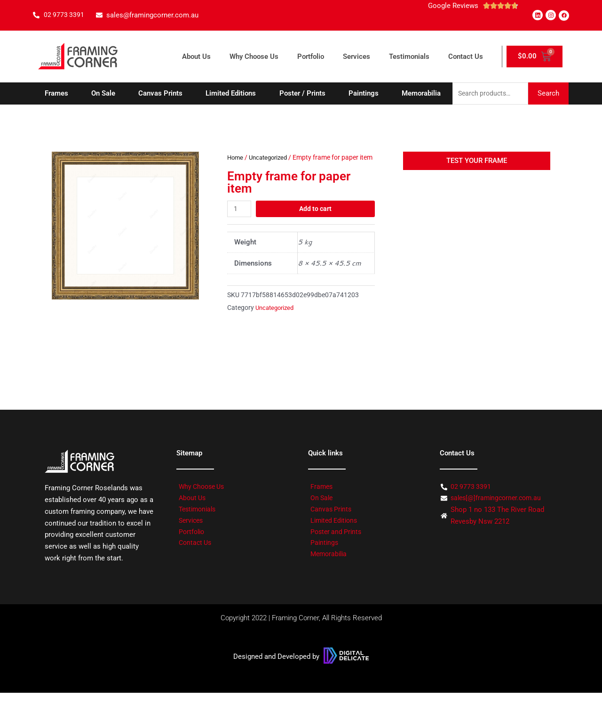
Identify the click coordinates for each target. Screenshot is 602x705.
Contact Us (465, 56)
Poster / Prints (302, 93)
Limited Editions (231, 93)
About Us (196, 56)
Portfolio (310, 56)
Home (236, 158)
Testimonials (409, 56)
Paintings (364, 93)
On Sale (103, 93)
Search (548, 93)
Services (356, 56)
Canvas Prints (160, 93)
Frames (56, 93)
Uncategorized (271, 158)
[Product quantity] (240, 221)
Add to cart (316, 221)
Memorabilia (421, 93)
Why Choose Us (254, 56)
